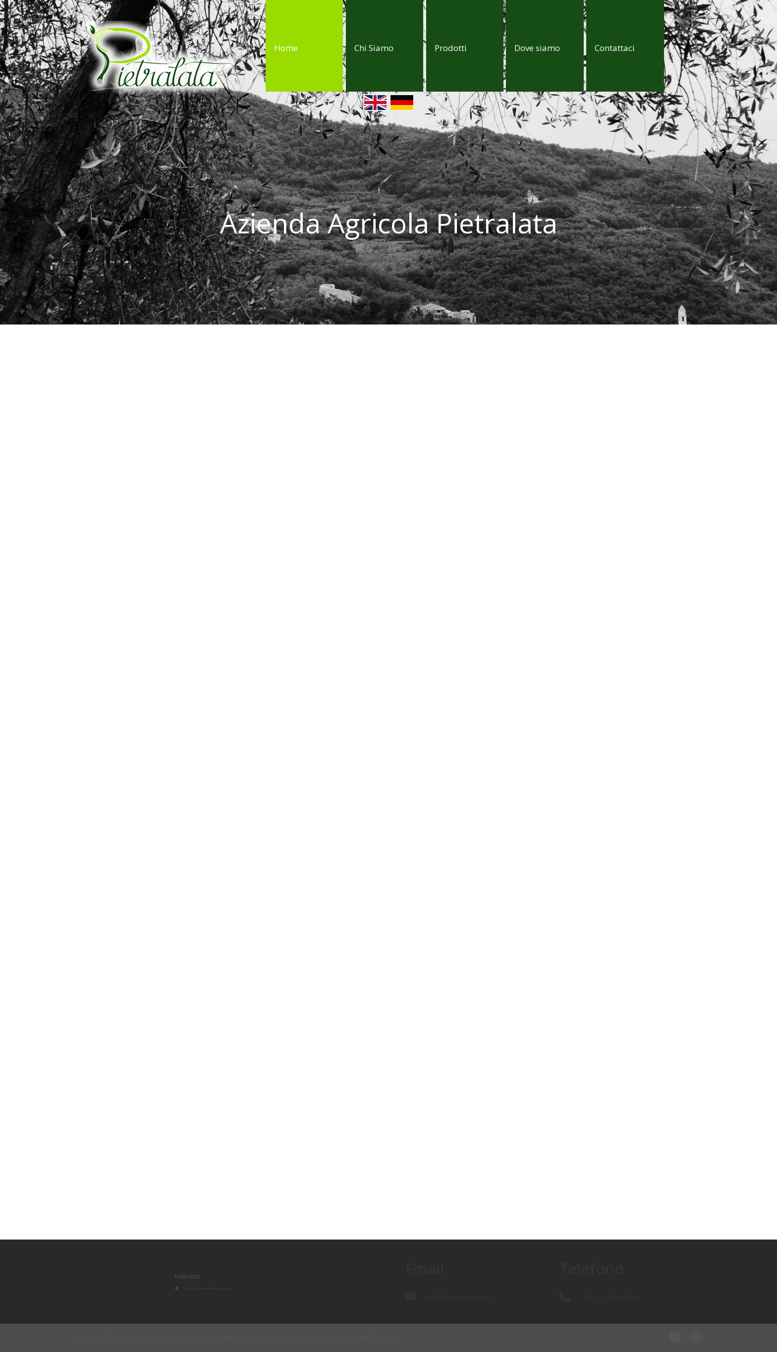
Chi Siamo (373, 48)
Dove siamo (537, 48)
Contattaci (615, 48)
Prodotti (451, 48)
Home (286, 48)
